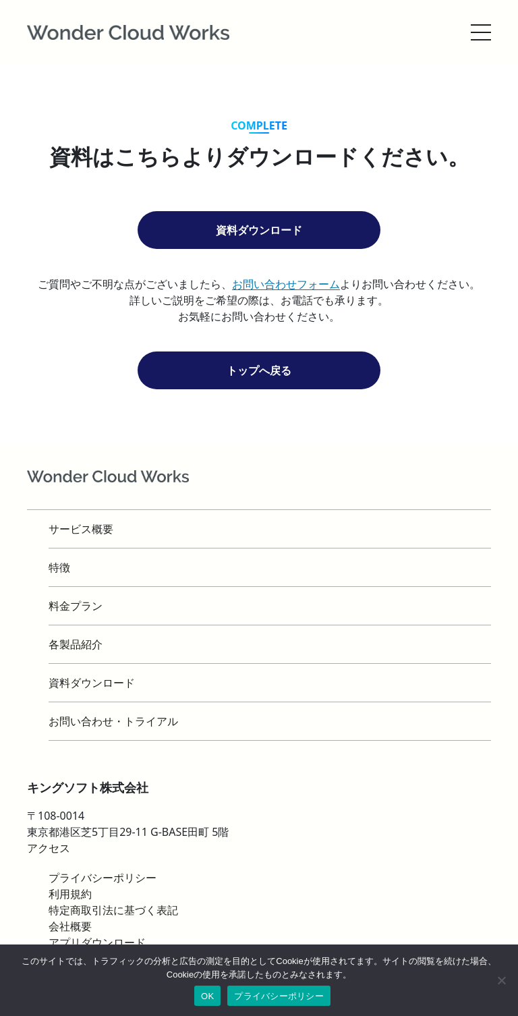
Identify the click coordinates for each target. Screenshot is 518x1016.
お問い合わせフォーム (286, 284)
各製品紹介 (76, 644)
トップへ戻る (259, 370)
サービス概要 (81, 528)
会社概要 (70, 926)
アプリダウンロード (97, 942)
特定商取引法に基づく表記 (113, 910)
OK (207, 996)
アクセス (48, 848)
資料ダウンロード (259, 230)
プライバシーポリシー (279, 996)
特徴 (59, 567)
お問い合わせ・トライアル (113, 721)
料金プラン (76, 605)
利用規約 (70, 893)
